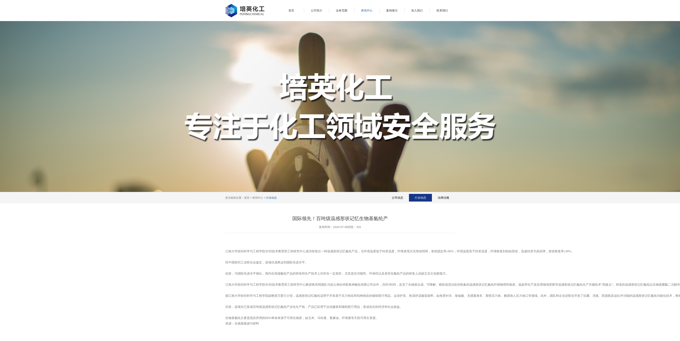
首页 (291, 10)
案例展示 (392, 10)
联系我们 (442, 10)
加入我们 (417, 10)
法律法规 (443, 197)
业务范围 (341, 10)
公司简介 (316, 10)
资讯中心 (366, 10)
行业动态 (271, 197)
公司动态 (397, 197)
